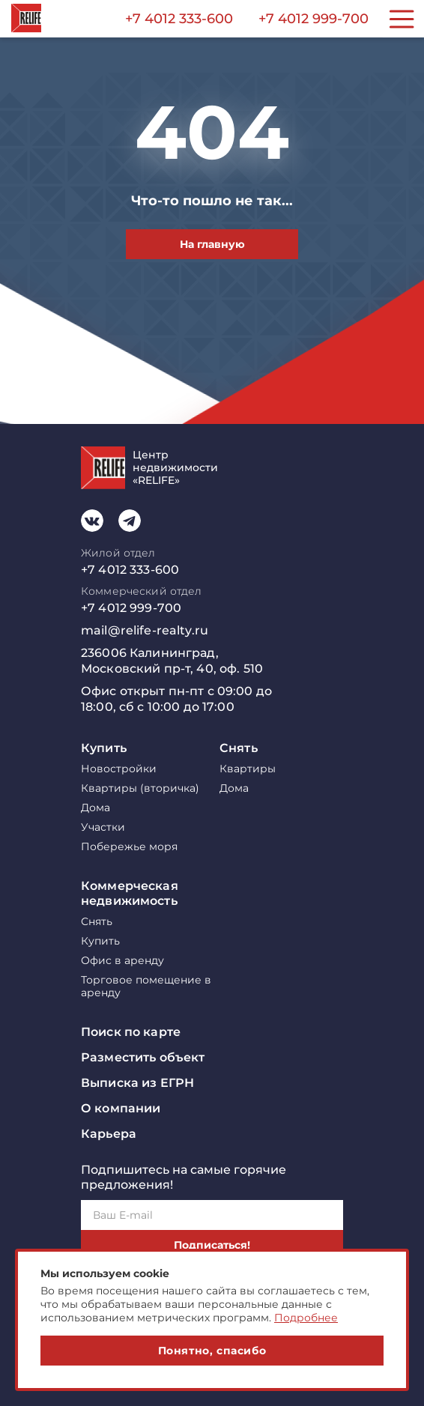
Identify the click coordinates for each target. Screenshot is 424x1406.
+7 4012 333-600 (179, 18)
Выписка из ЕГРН (137, 1083)
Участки (103, 827)
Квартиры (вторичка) (140, 788)
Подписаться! (212, 1245)
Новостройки (119, 769)
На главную (212, 244)
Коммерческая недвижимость (129, 893)
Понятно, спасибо (212, 1350)
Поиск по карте (131, 1032)
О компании (120, 1108)
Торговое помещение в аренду (146, 986)
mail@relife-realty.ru (144, 630)
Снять (238, 748)
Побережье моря (129, 846)
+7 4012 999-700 (313, 18)
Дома (95, 808)
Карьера (108, 1134)
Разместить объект (143, 1057)
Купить (104, 748)
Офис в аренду (122, 960)
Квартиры (247, 769)
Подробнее (306, 1317)
